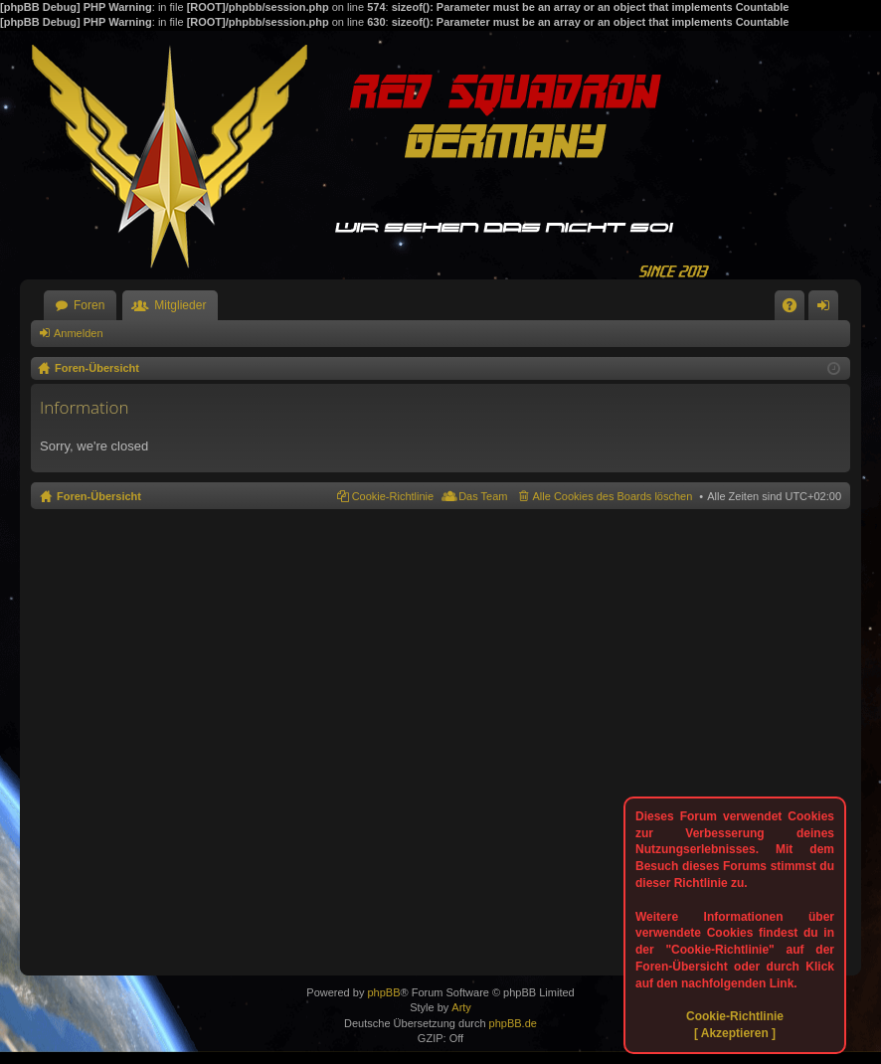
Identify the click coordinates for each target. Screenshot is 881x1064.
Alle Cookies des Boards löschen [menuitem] (613, 496)
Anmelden (78, 333)
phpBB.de (513, 1023)
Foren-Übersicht (99, 496)
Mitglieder (180, 305)
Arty (461, 1007)
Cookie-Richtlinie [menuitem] (393, 496)
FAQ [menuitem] (796, 309)
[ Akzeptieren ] (735, 1033)
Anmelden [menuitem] (827, 309)
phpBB (383, 992)
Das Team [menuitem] (482, 496)
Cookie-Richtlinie (735, 1016)
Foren (89, 305)
